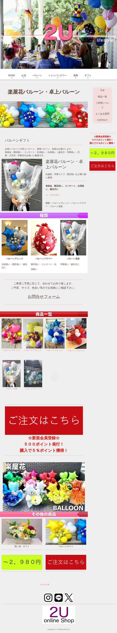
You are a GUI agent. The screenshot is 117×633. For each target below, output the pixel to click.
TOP (102, 90)
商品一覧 (102, 96)
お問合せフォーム (44, 296)
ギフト (88, 75)
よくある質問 (102, 114)
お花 (23, 75)
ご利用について (102, 105)
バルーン (37, 75)
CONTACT (102, 120)
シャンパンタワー (57, 75)
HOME (11, 75)
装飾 (75, 75)
